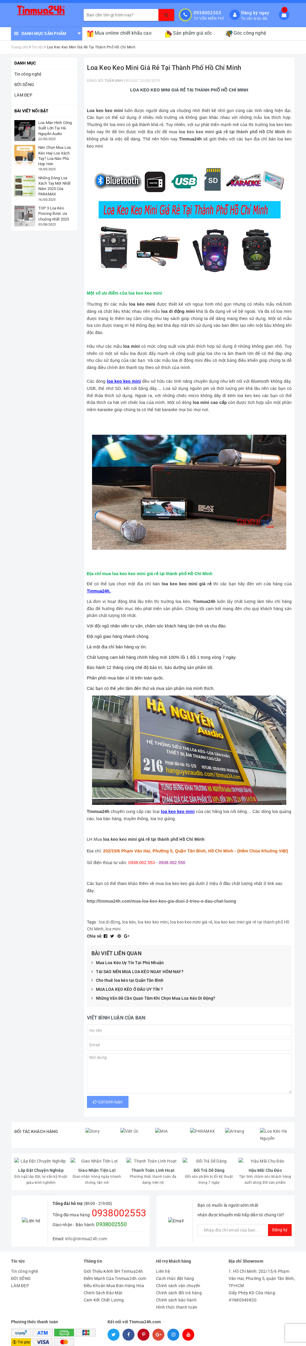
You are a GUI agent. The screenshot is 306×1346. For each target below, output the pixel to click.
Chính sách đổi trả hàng (179, 1279)
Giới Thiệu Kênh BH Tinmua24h (113, 1257)
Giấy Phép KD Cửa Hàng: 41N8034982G (252, 1283)
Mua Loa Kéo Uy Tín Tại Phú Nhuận (127, 963)
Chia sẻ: (95, 936)
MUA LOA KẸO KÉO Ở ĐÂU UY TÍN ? (127, 990)
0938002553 (207, 13)
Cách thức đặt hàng (175, 1265)
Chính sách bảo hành (176, 1286)
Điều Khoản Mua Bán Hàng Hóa (114, 1272)
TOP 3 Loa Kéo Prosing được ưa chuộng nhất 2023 (53, 213)
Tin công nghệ (27, 74)
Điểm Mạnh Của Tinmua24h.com (115, 1265)
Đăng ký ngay (255, 13)
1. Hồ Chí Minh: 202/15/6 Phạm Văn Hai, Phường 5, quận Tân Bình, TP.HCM (262, 1265)
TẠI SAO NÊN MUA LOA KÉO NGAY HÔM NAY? (137, 972)
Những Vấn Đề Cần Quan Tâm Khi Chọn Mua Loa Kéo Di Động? (153, 999)
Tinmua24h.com (195, 1340)
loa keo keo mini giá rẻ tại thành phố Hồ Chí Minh (232, 131)
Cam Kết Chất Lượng (104, 1286)
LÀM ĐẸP (23, 95)
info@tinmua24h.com (86, 1225)
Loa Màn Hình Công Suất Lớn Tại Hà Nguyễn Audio (55, 128)
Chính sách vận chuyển (178, 1272)
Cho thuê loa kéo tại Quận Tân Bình (127, 981)
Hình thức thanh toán (176, 1293)
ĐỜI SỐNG (24, 84)
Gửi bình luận (108, 1102)
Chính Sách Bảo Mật (103, 1279)
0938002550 (111, 1210)
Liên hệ (163, 1257)
